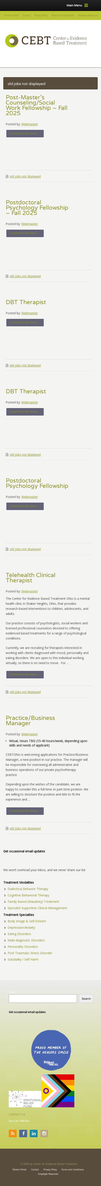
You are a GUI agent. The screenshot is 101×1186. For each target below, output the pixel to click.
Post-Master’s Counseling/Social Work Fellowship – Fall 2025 (37, 105)
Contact (26, 15)
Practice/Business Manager (30, 721)
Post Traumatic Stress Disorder (30, 953)
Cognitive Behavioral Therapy (28, 895)
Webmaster (29, 124)
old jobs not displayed (25, 176)
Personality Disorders (23, 946)
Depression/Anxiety (21, 927)
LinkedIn (34, 1133)
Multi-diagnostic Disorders (26, 940)
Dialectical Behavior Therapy (28, 889)
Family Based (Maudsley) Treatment (33, 901)
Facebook (23, 1133)
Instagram (44, 1133)
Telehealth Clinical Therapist (31, 578)
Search (13, 992)
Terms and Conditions (63, 15)
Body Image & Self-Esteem (27, 921)
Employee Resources (88, 15)
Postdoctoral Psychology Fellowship (37, 483)
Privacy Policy (41, 15)
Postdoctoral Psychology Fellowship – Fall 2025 (37, 208)
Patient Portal (12, 15)
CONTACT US (17, 1114)
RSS (13, 1133)
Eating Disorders (19, 934)
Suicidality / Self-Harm (23, 959)
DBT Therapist (26, 302)
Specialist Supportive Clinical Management (37, 908)
